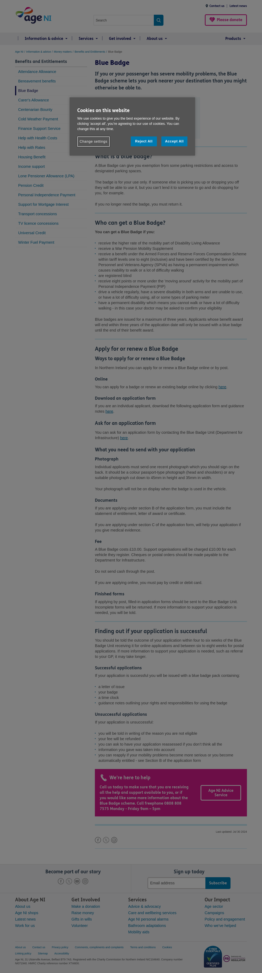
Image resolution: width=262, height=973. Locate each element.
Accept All (174, 141)
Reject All (143, 141)
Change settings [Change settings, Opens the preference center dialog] (93, 141)
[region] (132, 126)
